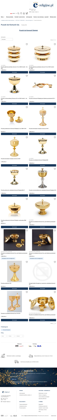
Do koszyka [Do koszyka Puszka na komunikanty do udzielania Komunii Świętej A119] (42, 195)
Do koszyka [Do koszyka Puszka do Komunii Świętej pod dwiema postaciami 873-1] (42, 103)
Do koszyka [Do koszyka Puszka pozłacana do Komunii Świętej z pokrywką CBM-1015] (14, 227)
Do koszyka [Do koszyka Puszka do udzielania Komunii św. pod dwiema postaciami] (42, 320)
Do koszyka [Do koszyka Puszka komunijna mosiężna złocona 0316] (42, 133)
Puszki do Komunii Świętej (28, 30)
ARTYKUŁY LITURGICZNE (20, 20)
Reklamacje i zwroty (43, 392)
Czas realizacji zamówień (44, 396)
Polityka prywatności (43, 405)
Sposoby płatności (42, 398)
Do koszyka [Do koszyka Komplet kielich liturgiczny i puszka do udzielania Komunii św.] (42, 288)
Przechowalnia (22, 407)
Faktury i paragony (42, 394)
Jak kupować (22, 392)
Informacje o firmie (43, 409)
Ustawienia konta (23, 405)
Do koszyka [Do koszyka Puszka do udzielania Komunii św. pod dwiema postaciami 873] (42, 227)
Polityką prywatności (17, 382)
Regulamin (17, 381)
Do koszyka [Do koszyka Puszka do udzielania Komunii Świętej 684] (42, 165)
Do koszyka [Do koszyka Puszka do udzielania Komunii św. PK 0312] (14, 320)
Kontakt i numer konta (43, 407)
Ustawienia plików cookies (25, 394)
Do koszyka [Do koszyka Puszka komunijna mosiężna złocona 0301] (14, 165)
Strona (52, 323)
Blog (40, 410)
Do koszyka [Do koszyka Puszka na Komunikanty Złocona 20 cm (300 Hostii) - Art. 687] (14, 103)
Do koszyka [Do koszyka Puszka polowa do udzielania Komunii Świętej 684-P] (14, 195)
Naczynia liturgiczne (29, 20)
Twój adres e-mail (13, 376)
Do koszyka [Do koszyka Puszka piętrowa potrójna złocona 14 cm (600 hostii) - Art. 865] (14, 72)
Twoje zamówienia (23, 403)
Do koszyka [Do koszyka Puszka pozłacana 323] (14, 288)
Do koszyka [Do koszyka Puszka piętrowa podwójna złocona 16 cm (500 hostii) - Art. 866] (42, 72)
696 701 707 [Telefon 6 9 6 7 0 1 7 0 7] (33, 9)
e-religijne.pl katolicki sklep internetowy (7, 20)
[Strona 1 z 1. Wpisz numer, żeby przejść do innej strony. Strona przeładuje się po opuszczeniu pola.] (54, 40)
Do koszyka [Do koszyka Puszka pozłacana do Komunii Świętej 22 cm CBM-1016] (14, 133)
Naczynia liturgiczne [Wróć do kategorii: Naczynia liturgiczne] (6, 329)
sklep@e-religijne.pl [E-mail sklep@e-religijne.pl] (35, 11)
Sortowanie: (3, 37)
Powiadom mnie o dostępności (8, 258)
